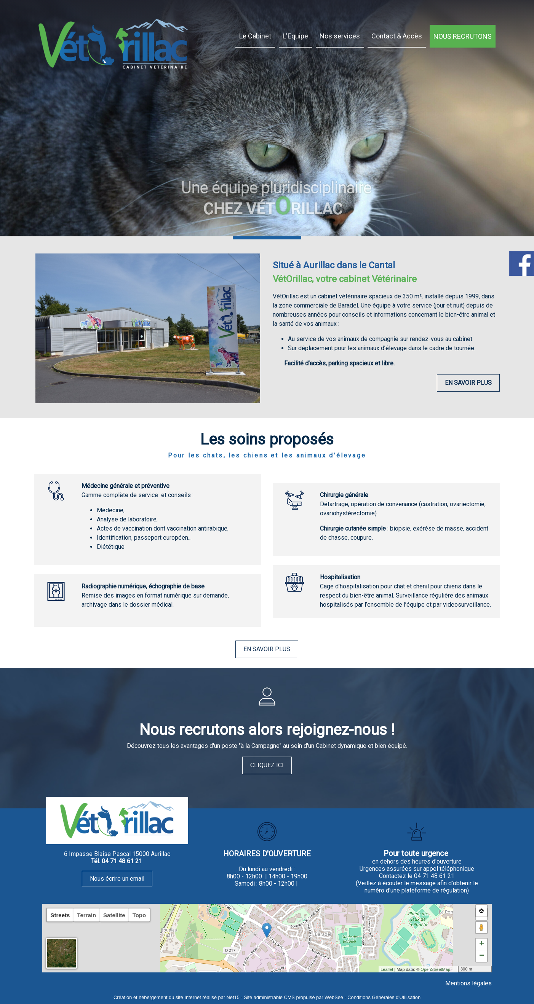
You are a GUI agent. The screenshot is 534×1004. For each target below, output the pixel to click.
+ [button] (481, 944)
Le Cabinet (255, 36)
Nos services (340, 36)
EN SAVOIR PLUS (468, 382)
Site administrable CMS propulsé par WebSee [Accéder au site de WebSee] (293, 997)
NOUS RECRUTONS (462, 36)
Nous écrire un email (117, 878)
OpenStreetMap (435, 969)
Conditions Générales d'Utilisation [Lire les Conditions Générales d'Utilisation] (383, 997)
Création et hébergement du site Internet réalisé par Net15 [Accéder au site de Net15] (177, 997)
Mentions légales (468, 983)
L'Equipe (295, 36)
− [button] (481, 956)
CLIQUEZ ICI (267, 765)
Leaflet (387, 969)
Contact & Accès (396, 36)
